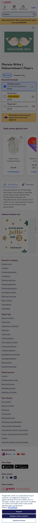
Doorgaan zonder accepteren (19, 516)
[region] (19, 508)
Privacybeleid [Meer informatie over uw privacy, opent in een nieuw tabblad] (12, 507)
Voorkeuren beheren (19, 520)
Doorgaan (19, 511)
